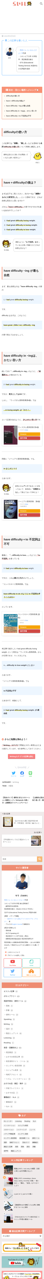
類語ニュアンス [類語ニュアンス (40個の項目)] (16, 1106)
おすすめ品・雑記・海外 (15, 1038)
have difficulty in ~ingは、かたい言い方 (21, 111)
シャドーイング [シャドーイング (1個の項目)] (22, 1085)
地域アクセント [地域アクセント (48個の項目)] (14, 1097)
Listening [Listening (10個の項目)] (18, 1076)
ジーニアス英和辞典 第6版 (29, 501)
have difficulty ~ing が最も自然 (18, 106)
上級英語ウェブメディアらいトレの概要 (22, 1272)
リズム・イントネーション (18, 1034)
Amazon (23, 434)
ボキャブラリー (12, 951)
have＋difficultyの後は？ (15, 101)
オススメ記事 (11, 946)
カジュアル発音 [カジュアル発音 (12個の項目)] (23, 1080)
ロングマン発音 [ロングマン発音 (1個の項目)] (23, 1089)
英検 (9, 961)
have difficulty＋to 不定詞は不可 (18, 116)
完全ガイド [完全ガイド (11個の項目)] (25, 1097)
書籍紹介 (11, 1057)
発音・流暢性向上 (12, 1002)
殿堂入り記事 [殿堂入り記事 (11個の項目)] (8, 1102)
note (31, 917)
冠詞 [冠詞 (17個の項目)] (5, 1097)
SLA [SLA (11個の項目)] (34, 1076)
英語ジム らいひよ (31, 927)
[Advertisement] (22, 20)
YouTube (12, 917)
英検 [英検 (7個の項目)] (22, 1102)
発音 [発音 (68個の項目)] (16, 1102)
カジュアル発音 (14, 1025)
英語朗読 (11, 1007)
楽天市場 (23, 438)
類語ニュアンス (14, 988)
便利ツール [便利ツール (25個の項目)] (35, 1093)
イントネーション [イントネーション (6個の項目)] (9, 1080)
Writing (8, 979)
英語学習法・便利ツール (15, 956)
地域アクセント (14, 1029)
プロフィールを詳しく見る (15, 910)
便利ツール (12, 969)
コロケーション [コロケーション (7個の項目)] (9, 1085)
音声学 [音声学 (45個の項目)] (6, 1106)
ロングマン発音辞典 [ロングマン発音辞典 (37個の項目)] (10, 1093)
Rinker (26, 429)
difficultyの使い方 (13, 96)
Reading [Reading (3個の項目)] (27, 1076)
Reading (9, 997)
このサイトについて (13, 907)
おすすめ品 (12, 1047)
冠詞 (9, 984)
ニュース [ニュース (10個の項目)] (32, 1085)
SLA (9, 1061)
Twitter (12, 927)
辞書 (9, 965)
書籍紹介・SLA (12, 1052)
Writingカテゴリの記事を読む (21, 756)
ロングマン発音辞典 (15, 1020)
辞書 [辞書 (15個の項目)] (34, 1102)
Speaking (9, 974)
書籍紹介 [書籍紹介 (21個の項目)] (35, 1097)
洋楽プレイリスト (15, 1043)
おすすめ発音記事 (15, 1012)
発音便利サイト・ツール (17, 1016)
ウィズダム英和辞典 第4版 (28, 427)
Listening (9, 993)
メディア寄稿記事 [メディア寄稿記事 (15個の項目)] (9, 1089)
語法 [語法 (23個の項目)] (28, 1102)
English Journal (17, 879)
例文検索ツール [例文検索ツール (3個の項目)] (24, 1093)
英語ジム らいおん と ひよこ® (14, 855)
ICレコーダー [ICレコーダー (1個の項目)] (8, 1076)
